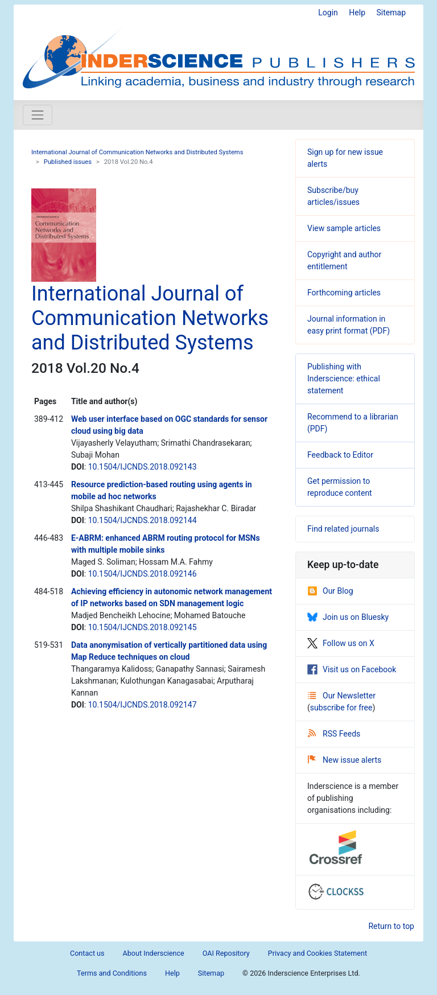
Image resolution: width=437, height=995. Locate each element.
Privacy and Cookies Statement (317, 953)
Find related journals (343, 528)
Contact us (87, 953)
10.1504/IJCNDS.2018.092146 (142, 573)
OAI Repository (226, 953)
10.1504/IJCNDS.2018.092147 (142, 704)
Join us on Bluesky (348, 617)
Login (328, 12)
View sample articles (344, 228)
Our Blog (330, 590)
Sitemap (391, 12)
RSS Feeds (334, 733)
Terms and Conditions (112, 973)
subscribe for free (341, 707)
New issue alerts (344, 759)
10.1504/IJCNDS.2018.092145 (142, 627)
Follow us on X (340, 643)
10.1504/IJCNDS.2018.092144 (142, 520)
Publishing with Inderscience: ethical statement (343, 378)
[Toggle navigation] (37, 115)
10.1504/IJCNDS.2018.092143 (142, 466)
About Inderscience (153, 953)
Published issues (68, 162)
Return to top (391, 926)
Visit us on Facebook (351, 669)
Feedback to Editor (340, 454)
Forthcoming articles (344, 292)
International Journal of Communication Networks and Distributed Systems (137, 152)
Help (357, 12)
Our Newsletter (342, 695)
